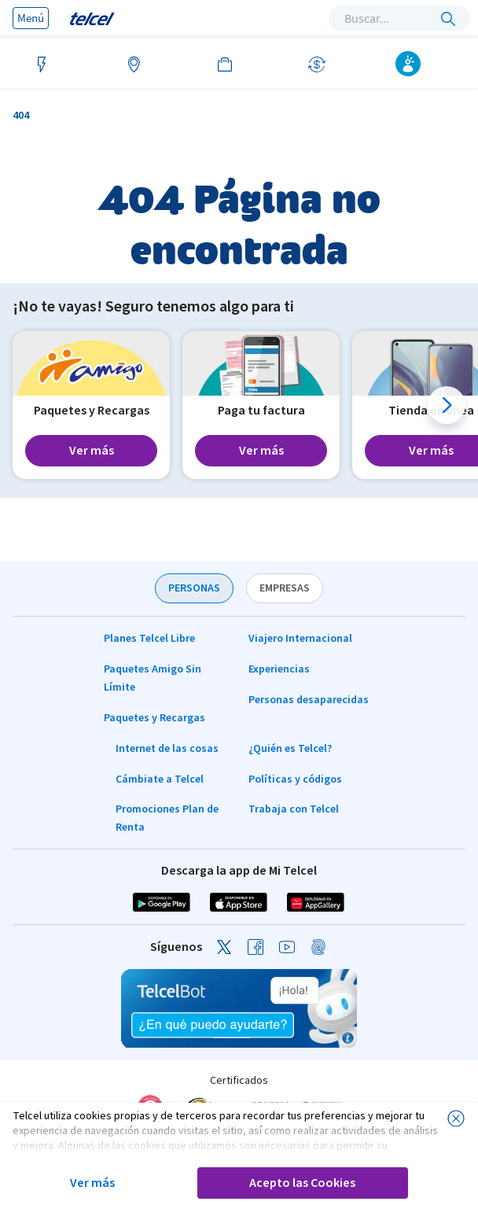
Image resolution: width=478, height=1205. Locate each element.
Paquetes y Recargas (154, 718)
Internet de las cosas (167, 749)
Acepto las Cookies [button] (302, 1183)
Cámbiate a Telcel (160, 779)
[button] (446, 405)
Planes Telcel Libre (149, 639)
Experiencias (279, 669)
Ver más (92, 1183)
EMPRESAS (284, 588)
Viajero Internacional (300, 639)
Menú (30, 17)
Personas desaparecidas (308, 700)
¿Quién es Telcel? (290, 749)
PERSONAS (194, 588)
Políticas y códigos (295, 779)
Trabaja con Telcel (293, 809)
